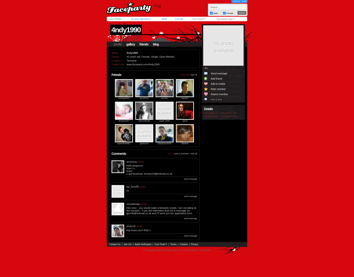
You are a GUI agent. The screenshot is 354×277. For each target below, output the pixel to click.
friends (144, 44)
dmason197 (124, 121)
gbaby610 (144, 143)
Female (179, 19)
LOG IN (236, 1)
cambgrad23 (124, 98)
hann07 (185, 98)
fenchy (165, 98)
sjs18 (184, 121)
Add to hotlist (218, 83)
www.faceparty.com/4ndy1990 (143, 64)
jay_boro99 (132, 186)
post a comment (181, 154)
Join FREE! (115, 19)
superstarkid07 (123, 143)
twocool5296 (144, 121)
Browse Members (141, 19)
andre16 (130, 226)
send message (190, 179)
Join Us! (127, 244)
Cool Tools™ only (229, 113)
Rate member (218, 89)
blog (156, 44)
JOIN (244, 1)
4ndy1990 (126, 30)
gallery (130, 44)
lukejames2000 (165, 143)
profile (118, 44)
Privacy (194, 244)
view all (193, 75)
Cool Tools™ (199, 19)
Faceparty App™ (226, 19)
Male (164, 19)
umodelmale (133, 204)
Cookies (184, 244)
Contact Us (114, 244)
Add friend (216, 78)
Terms (173, 244)
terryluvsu (131, 161)
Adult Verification (143, 244)
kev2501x (144, 98)
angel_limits (164, 121)
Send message (219, 73)
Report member (219, 94)
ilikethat (185, 143)
